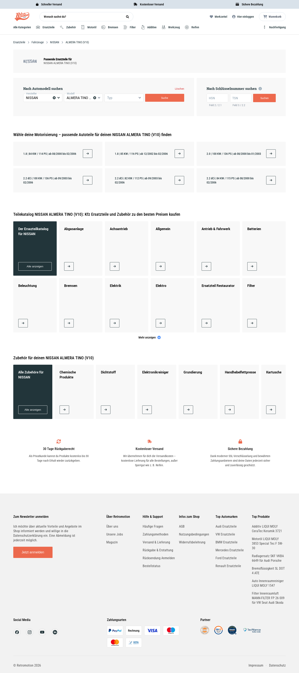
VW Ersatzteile (225, 534)
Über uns (112, 526)
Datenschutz (277, 665)
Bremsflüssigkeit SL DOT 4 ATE (268, 570)
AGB (182, 526)
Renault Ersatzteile (228, 566)
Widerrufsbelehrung (192, 542)
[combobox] (42, 98)
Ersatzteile (19, 42)
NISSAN (54, 42)
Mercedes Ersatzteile (230, 550)
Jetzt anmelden (33, 552)
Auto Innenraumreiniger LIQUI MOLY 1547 (268, 583)
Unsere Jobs (114, 534)
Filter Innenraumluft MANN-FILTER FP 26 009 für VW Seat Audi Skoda (268, 598)
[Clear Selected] (54, 97)
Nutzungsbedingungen (194, 534)
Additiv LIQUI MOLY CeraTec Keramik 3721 (267, 528)
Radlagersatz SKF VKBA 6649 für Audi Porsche (268, 558)
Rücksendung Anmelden (159, 558)
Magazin (112, 542)
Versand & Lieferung (156, 542)
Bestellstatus (151, 566)
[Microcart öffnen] (272, 16)
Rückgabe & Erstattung (158, 550)
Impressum (256, 665)
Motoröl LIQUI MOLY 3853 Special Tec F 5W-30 (267, 543)
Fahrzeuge (37, 42)
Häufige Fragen (153, 526)
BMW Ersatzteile (227, 542)
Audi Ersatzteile (226, 526)
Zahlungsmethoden (155, 534)
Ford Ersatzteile (226, 558)
